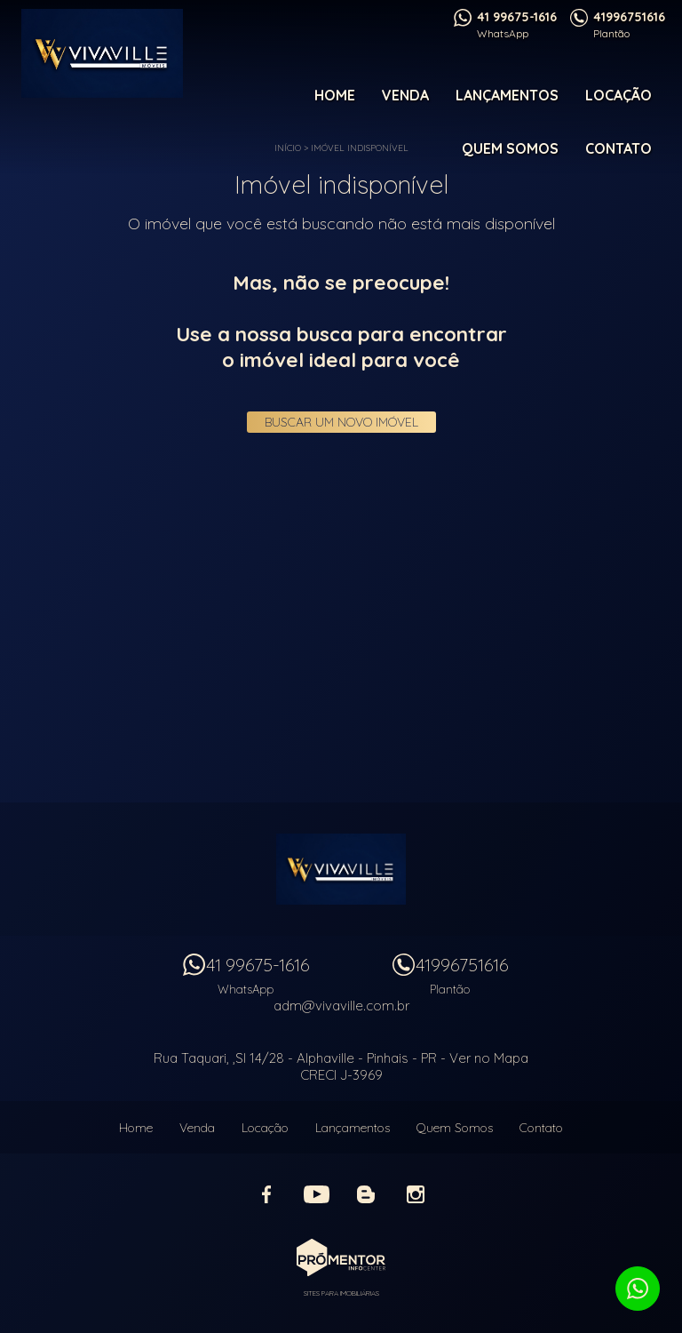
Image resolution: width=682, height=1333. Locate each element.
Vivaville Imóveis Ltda (341, 869)
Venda (405, 95)
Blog (366, 1194)
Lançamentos (507, 95)
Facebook (266, 1194)
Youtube (316, 1194)
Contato (618, 148)
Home (334, 95)
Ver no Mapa (488, 1058)
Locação (618, 95)
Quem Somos (510, 148)
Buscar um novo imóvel (341, 422)
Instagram (415, 1194)
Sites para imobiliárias (341, 1293)
